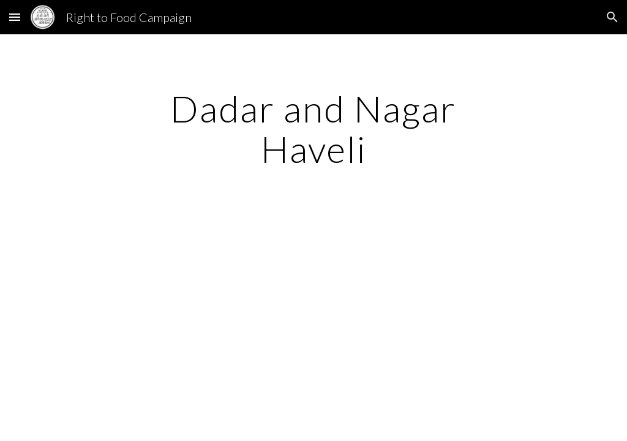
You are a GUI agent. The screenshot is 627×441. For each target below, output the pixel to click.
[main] (313, 128)
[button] (14, 17)
